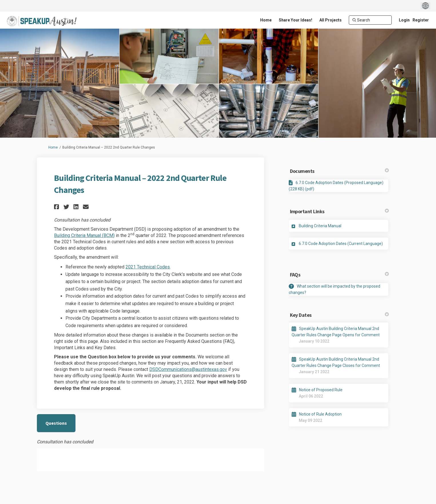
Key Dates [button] (339, 315)
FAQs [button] (339, 274)
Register (421, 20)
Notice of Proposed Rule (321, 390)
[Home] (266, 20)
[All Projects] (330, 20)
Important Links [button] (339, 211)
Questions (56, 423)
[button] (57, 207)
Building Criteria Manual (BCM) (84, 235)
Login (404, 20)
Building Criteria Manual (320, 226)
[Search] (370, 20)
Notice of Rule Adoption (320, 414)
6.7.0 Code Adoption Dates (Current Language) (341, 243)
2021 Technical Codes (148, 267)
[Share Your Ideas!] (295, 20)
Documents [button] (339, 171)
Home (53, 147)
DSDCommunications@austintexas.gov (188, 369)
